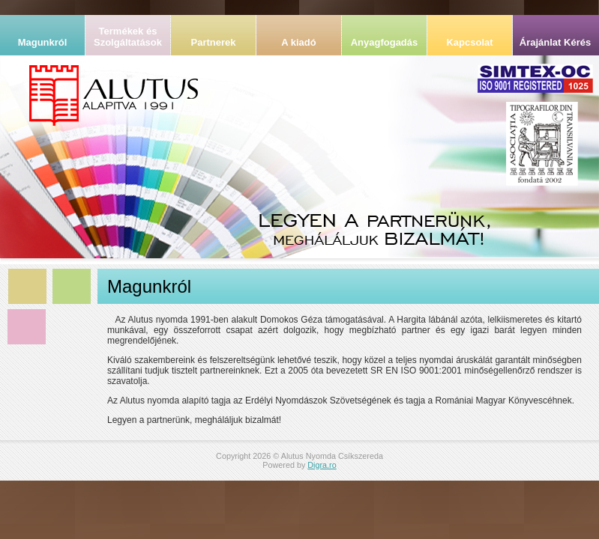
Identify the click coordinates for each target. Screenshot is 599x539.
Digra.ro (321, 464)
